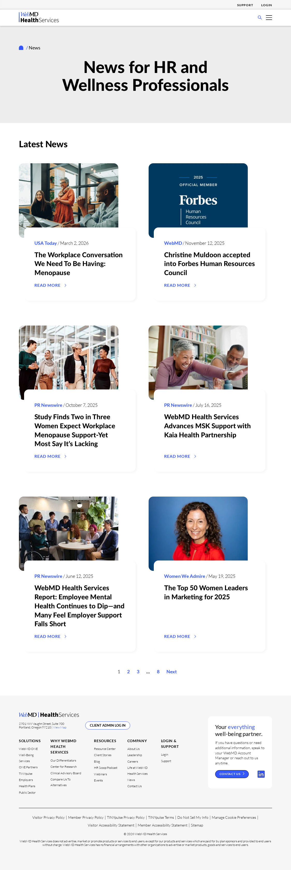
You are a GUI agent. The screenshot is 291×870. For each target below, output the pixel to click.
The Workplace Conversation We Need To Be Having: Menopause (78, 264)
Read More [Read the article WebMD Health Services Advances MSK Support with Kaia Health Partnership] (177, 456)
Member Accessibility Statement (162, 825)
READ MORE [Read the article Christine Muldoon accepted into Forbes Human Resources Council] (177, 285)
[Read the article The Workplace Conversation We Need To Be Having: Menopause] (68, 200)
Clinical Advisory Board (65, 773)
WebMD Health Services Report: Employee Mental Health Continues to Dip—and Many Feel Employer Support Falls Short (79, 606)
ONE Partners (28, 767)
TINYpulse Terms (161, 817)
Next (171, 671)
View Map (59, 727)
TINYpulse (25, 773)
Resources (105, 740)
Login (266, 5)
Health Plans (27, 786)
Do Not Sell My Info (192, 817)
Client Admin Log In (108, 725)
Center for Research (63, 767)
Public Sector (27, 792)
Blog (97, 761)
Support (245, 5)
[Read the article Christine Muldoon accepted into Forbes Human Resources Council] (198, 200)
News (131, 780)
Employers (26, 780)
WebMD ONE (28, 749)
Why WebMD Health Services (63, 746)
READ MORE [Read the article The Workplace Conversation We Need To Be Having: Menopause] (47, 285)
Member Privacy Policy (86, 817)
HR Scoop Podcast (105, 768)
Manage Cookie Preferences (234, 817)
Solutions (30, 740)
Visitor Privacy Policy (48, 817)
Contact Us (134, 786)
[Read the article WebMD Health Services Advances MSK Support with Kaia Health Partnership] (198, 363)
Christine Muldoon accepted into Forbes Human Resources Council (209, 264)
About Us (133, 749)
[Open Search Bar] (259, 18)
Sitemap (197, 825)
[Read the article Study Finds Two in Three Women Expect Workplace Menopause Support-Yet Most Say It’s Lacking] (68, 363)
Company (137, 740)
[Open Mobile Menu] (269, 17)
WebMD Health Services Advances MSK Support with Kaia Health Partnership (207, 426)
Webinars (100, 774)
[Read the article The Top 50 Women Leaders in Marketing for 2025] (198, 534)
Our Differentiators (63, 760)
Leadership (134, 755)
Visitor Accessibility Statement (111, 825)
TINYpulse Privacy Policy (126, 817)
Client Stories (102, 755)
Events (98, 780)
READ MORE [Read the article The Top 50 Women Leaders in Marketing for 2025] (177, 636)
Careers (132, 761)
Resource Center (105, 749)
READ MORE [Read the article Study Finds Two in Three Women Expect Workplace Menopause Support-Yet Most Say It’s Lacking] (47, 456)
